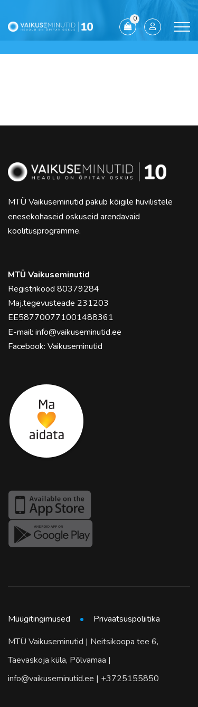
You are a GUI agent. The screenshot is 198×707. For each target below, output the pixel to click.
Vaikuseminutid (75, 346)
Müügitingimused (39, 619)
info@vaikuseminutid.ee (78, 332)
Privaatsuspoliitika (126, 619)
